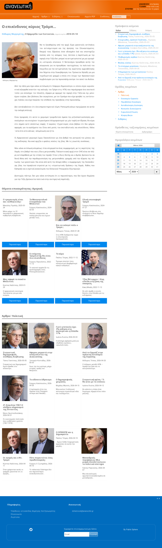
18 (118, 154)
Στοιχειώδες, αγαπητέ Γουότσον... (137, 41)
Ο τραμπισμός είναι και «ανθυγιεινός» (13, 200)
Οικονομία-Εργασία (129, 98)
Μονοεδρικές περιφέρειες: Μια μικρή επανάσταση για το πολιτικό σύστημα (94, 461)
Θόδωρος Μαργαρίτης (13, 34)
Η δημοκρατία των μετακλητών (135, 73)
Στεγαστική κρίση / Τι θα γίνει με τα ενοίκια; (93, 380)
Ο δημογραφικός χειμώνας (64, 380)
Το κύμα (60, 254)
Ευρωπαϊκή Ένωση (129, 112)
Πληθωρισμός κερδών (136, 58)
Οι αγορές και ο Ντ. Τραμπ (12, 459)
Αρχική (35, 16)
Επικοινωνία (72, 16)
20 (118, 160)
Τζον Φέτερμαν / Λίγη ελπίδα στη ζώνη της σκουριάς (93, 281)
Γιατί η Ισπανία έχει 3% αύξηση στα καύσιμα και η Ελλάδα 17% (67, 330)
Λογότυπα (15, 517)
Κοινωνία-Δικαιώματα (131, 108)
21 (118, 164)
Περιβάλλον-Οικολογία (131, 102)
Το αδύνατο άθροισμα (40, 379)
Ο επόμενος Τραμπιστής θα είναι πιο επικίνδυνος (40, 256)
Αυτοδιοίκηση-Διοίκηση (131, 105)
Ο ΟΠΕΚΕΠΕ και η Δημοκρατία (64, 433)
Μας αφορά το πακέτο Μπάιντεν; (14, 280)
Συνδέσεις (104, 16)
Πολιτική (125, 95)
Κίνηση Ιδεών (126, 115)
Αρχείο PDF (88, 16)
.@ (82, 511)
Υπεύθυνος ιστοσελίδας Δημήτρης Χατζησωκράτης (33, 511)
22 (118, 167)
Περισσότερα (15, 244)
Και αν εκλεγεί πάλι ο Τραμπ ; (67, 226)
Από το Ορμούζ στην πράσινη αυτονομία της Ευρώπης (92, 354)
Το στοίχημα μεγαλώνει (137, 67)
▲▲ (158, 498)
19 (118, 157)
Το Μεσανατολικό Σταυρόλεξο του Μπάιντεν (38, 201)
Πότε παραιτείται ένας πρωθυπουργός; (41, 459)
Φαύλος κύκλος (139, 63)
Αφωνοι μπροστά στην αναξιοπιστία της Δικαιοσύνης (40, 354)
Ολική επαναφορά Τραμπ (91, 200)
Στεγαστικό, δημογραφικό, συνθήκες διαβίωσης (13, 354)
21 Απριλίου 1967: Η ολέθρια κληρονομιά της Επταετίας (13, 407)
